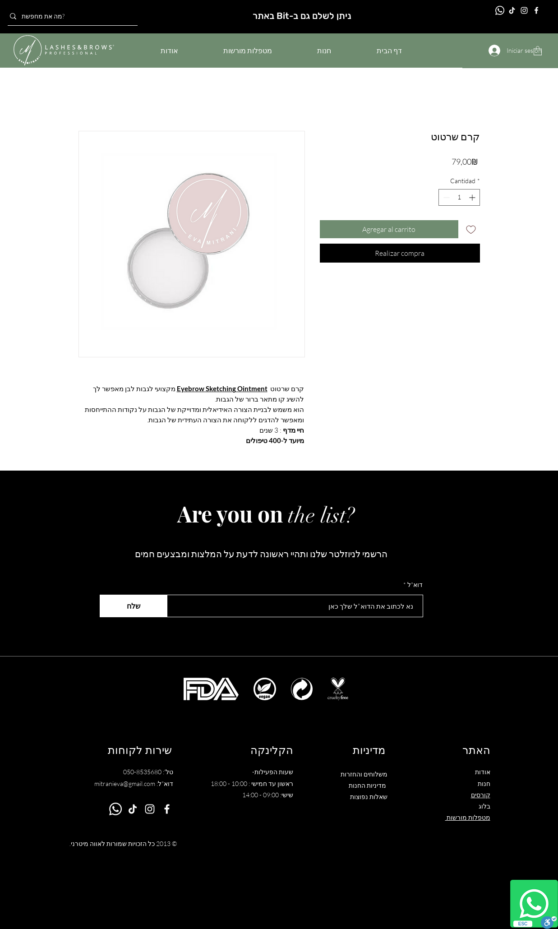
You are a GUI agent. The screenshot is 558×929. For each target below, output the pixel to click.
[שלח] (133, 606)
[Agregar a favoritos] (471, 229)
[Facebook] (536, 10)
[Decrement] (445, 197)
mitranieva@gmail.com (124, 783)
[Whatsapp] (534, 904)
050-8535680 (142, 772)
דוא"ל (415, 585)
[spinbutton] (459, 197)
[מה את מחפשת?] (70, 16)
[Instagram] (524, 10)
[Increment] (473, 197)
